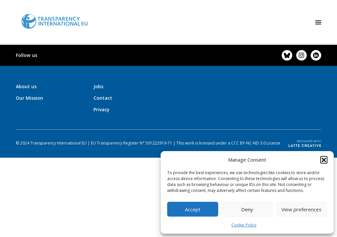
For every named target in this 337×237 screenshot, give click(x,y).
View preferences (301, 209)
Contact (102, 98)
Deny (247, 209)
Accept (192, 209)
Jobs (98, 86)
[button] (324, 159)
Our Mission (29, 98)
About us (26, 86)
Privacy (101, 109)
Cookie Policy (243, 225)
